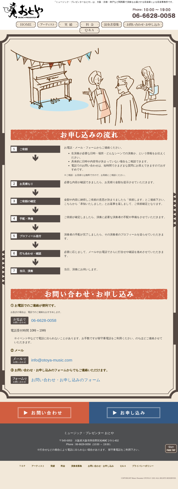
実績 (52, 466)
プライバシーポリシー (143, 466)
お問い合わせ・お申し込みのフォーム (65, 380)
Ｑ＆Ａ (123, 466)
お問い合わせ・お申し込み (101, 466)
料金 (63, 466)
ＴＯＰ (22, 466)
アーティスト (37, 466)
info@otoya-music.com (51, 360)
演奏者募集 (76, 466)
